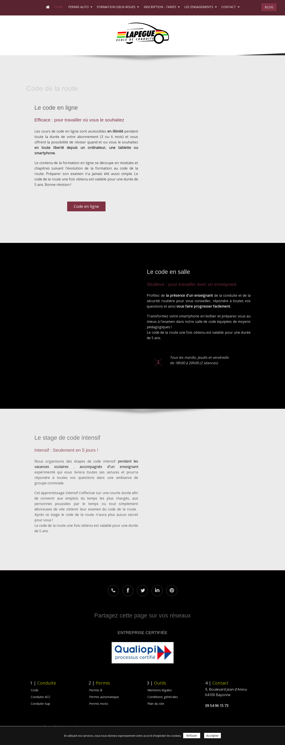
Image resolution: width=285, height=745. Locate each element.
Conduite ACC (41, 694)
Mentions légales (159, 687)
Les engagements (200, 7)
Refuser (191, 735)
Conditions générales (162, 694)
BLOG (269, 7)
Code (58, 7)
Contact (230, 7)
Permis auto (80, 7)
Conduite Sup (40, 700)
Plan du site (155, 700)
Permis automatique (104, 694)
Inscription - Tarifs (162, 7)
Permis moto (98, 700)
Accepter (212, 735)
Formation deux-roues (118, 7)
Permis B (95, 687)
